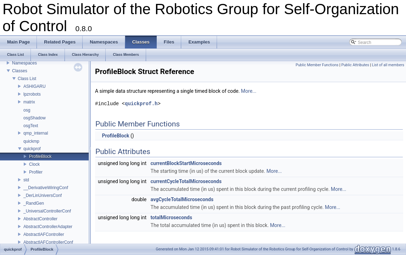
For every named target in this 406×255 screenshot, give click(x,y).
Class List (27, 78)
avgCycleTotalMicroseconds (182, 199)
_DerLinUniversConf (42, 195)
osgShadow (34, 117)
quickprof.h (141, 103)
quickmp (31, 141)
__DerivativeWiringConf (45, 187)
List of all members (388, 65)
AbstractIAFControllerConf (48, 242)
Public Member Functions (317, 65)
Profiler (36, 172)
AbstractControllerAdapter (47, 226)
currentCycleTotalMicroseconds (186, 181)
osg (26, 110)
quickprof (32, 148)
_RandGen (33, 203)
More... (248, 91)
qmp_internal (35, 133)
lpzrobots (32, 94)
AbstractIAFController (43, 234)
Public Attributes (355, 65)
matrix (29, 102)
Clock (34, 164)
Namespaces (24, 63)
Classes (19, 70)
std (26, 179)
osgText (30, 125)
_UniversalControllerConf (47, 211)
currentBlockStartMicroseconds (186, 163)
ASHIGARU (34, 86)
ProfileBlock (40, 156)
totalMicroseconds (171, 217)
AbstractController (40, 218)
